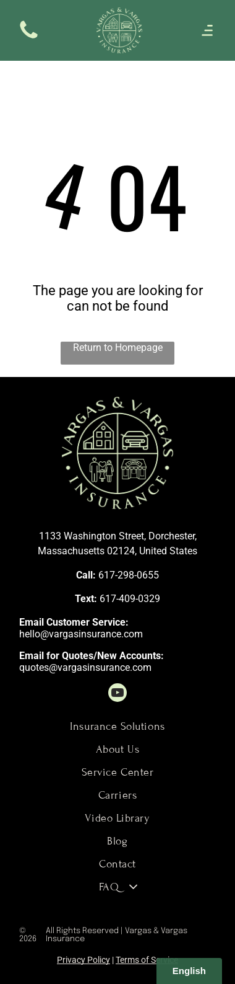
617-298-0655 (128, 575)
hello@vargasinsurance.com (81, 634)
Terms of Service (147, 960)
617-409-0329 (130, 599)
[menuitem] (117, 726)
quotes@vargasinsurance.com (85, 667)
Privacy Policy (83, 960)
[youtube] (117, 694)
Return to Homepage (118, 347)
